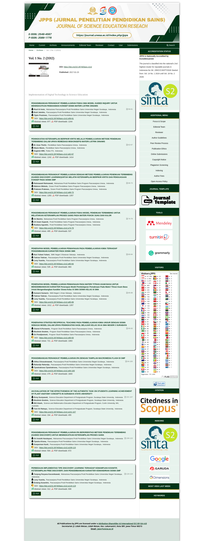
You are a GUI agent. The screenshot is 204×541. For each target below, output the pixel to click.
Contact (111, 45)
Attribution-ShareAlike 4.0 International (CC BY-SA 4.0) (122, 524)
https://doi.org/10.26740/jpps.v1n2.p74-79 (56, 228)
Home (31, 45)
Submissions (132, 45)
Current (42, 45)
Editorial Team (85, 45)
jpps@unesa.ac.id (105, 529)
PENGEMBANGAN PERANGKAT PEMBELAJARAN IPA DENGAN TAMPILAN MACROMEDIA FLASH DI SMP (78, 358)
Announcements (68, 45)
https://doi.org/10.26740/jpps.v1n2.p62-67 (56, 154)
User (121, 45)
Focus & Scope (159, 121)
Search (171, 45)
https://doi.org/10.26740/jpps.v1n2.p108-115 (57, 448)
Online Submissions (159, 154)
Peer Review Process (159, 143)
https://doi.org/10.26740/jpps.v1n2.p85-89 (56, 302)
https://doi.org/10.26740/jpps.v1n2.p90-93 (56, 338)
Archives (53, 45)
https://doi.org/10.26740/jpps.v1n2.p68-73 (56, 192)
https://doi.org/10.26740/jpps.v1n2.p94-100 (57, 371)
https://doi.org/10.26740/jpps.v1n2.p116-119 (57, 486)
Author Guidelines (159, 138)
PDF (37, 126)
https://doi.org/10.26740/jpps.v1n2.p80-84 (56, 264)
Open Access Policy (159, 181)
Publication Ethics (159, 149)
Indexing (159, 170)
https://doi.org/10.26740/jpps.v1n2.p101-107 (57, 412)
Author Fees (159, 176)
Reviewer (99, 45)
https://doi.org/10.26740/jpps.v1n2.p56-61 (56, 118)
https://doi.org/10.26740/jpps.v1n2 (78, 67)
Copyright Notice (159, 160)
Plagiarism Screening (159, 165)
